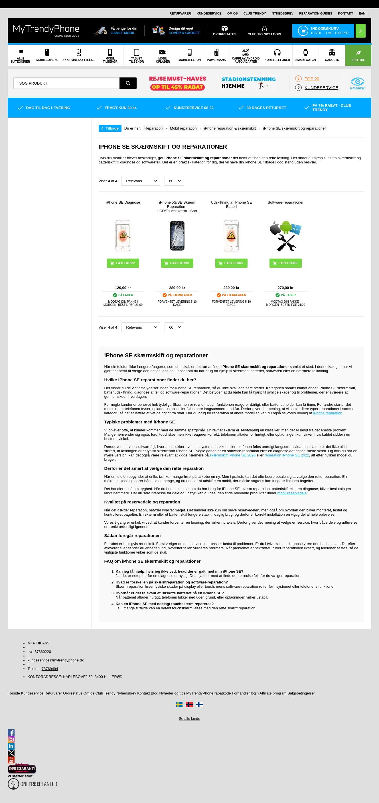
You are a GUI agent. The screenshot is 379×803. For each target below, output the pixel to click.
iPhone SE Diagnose (123, 202)
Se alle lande (189, 718)
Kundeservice (209, 13)
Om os (232, 13)
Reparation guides (315, 13)
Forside (14, 693)
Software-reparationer (286, 202)
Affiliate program (273, 693)
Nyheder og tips (172, 693)
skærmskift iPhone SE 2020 (233, 455)
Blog (154, 693)
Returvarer (180, 13)
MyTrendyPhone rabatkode (208, 693)
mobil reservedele (292, 493)
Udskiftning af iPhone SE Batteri (231, 204)
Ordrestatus (72, 693)
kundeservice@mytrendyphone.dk (56, 660)
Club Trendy (255, 13)
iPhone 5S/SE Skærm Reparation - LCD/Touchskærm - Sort (177, 206)
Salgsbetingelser (301, 693)
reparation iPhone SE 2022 (287, 455)
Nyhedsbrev (282, 13)
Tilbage (112, 128)
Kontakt (345, 13)
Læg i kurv (179, 263)
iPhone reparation (327, 413)
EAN (362, 13)
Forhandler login (245, 693)
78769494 (50, 669)
